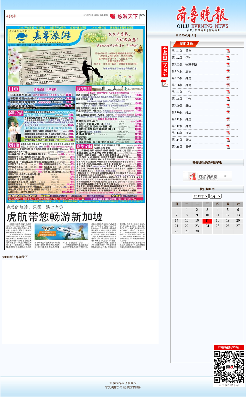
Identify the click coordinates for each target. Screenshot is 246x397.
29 (187, 231)
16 (197, 220)
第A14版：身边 (182, 139)
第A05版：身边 (182, 78)
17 (207, 220)
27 (238, 226)
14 (176, 220)
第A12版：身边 (182, 126)
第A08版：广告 (182, 98)
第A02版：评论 (182, 57)
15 (187, 220)
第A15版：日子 (182, 146)
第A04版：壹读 (182, 71)
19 (228, 220)
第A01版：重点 (182, 51)
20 (238, 220)
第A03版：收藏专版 (184, 64)
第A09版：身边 (182, 105)
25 (217, 226)
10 (207, 215)
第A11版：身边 (181, 119)
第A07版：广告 (182, 92)
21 (176, 226)
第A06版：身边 (182, 85)
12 (228, 215)
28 (176, 231)
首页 (190, 30)
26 (228, 226)
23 (197, 226)
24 (207, 226)
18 (217, 220)
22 (187, 226)
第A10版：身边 (182, 112)
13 (238, 215)
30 (197, 231)
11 (217, 215)
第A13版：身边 (182, 133)
